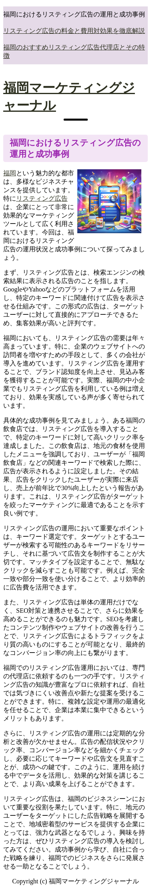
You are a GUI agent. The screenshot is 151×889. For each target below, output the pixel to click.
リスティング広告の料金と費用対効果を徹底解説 (74, 30)
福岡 (9, 173)
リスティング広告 (42, 198)
